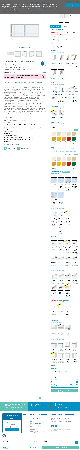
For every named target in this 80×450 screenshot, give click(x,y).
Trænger (12, 429)
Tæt (72, 5)
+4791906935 (40, 413)
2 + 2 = (10, 425)
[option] (24, 30)
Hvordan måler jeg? (71, 40)
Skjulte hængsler (56, 371)
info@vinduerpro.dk (61, 402)
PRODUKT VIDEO (26, 47)
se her (8, 141)
